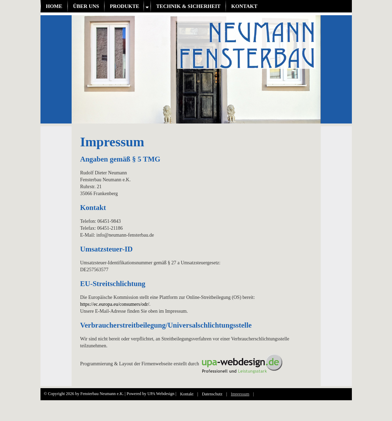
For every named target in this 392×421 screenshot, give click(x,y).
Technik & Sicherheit (188, 6)
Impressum (240, 394)
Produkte (124, 6)
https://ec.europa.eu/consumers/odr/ (114, 304)
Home (54, 6)
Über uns (86, 6)
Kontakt (244, 6)
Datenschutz (212, 394)
